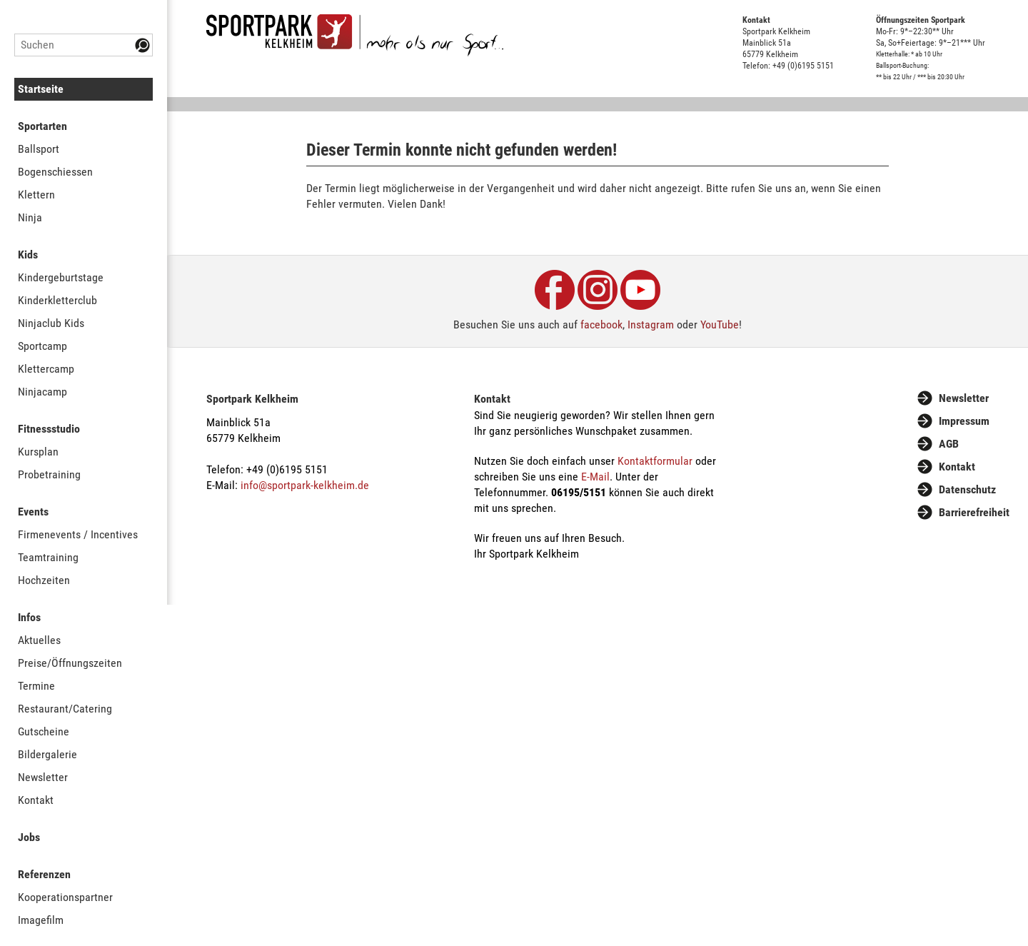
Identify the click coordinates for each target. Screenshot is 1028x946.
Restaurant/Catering (65, 708)
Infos (29, 617)
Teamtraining (48, 557)
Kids (28, 254)
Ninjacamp (42, 391)
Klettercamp (46, 369)
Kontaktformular (655, 461)
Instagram (651, 324)
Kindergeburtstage (61, 277)
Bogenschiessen (55, 171)
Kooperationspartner (65, 897)
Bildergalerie (47, 754)
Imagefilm (41, 920)
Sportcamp (42, 346)
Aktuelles (39, 640)
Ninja (30, 217)
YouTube (719, 324)
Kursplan (38, 451)
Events (33, 511)
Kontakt (36, 800)
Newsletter (43, 777)
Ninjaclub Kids (51, 323)
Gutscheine (43, 731)
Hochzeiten (44, 580)
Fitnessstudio (49, 429)
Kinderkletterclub (57, 300)
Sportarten (42, 126)
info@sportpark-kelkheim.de (305, 485)
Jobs (29, 837)
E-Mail (595, 476)
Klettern (36, 194)
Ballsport (38, 149)
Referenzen (44, 874)
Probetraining (49, 474)
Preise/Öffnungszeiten (70, 663)
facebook (601, 324)
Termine (36, 686)
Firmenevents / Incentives (78, 534)
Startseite (41, 89)
